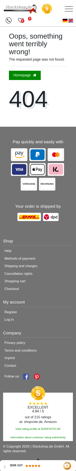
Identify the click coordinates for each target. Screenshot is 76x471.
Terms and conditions (20, 350)
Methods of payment (19, 258)
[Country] (68, 21)
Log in (9, 319)
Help (8, 251)
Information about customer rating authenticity (38, 437)
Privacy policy (14, 343)
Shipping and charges (20, 266)
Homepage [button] (24, 75)
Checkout (11, 289)
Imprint (9, 358)
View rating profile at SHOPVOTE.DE (37, 428)
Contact (10, 366)
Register (10, 312)
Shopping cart (15, 281)
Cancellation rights (18, 274)
